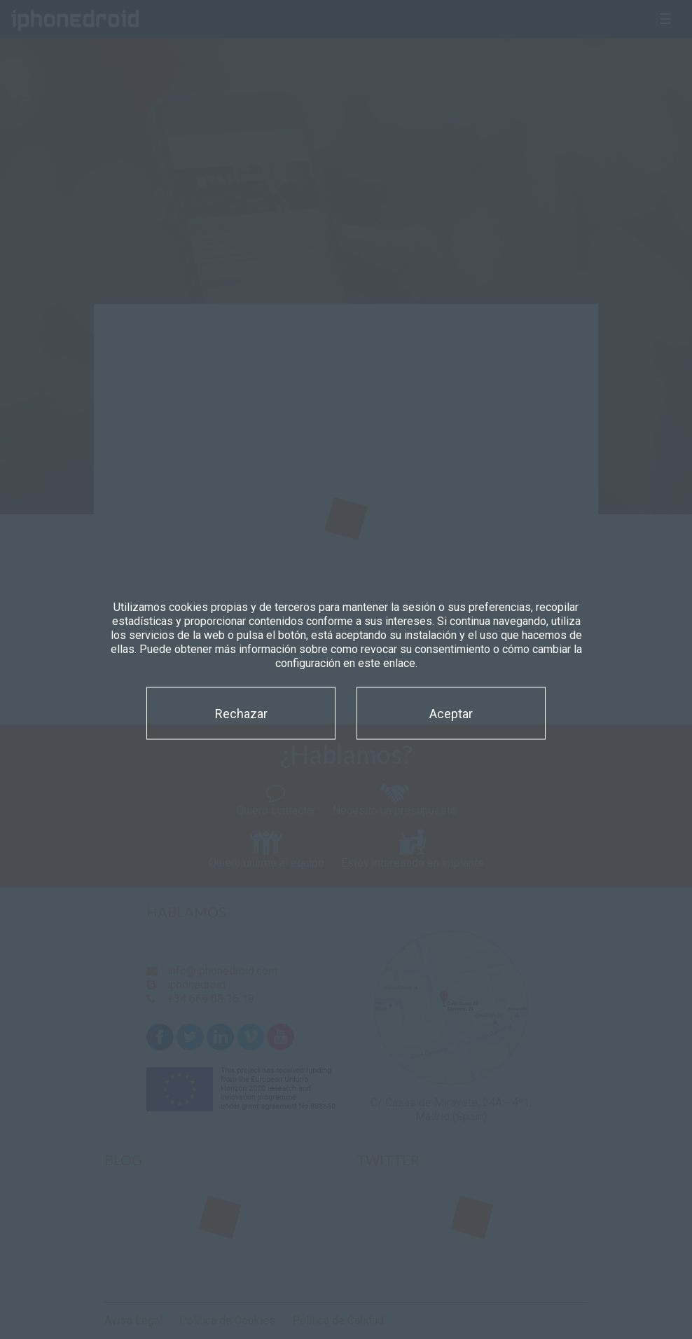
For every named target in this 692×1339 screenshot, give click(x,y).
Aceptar (451, 713)
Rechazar (241, 713)
